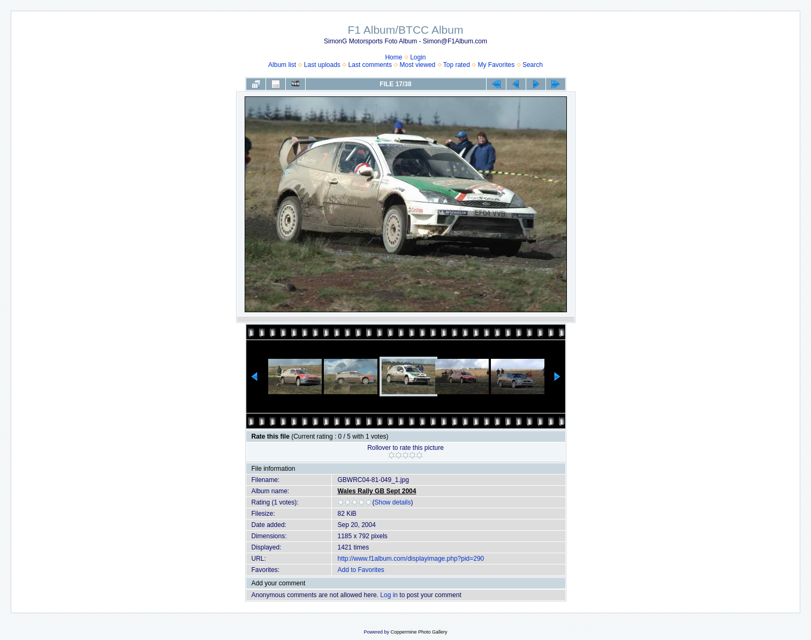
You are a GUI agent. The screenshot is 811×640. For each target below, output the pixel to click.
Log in (389, 595)
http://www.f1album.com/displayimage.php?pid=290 (410, 558)
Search (532, 65)
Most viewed (418, 65)
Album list (282, 65)
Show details (392, 502)
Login (418, 57)
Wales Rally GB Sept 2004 (376, 491)
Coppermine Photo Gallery (418, 632)
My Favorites (496, 65)
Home (393, 57)
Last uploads (322, 65)
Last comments (370, 65)
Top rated (456, 65)
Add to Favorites (360, 570)
